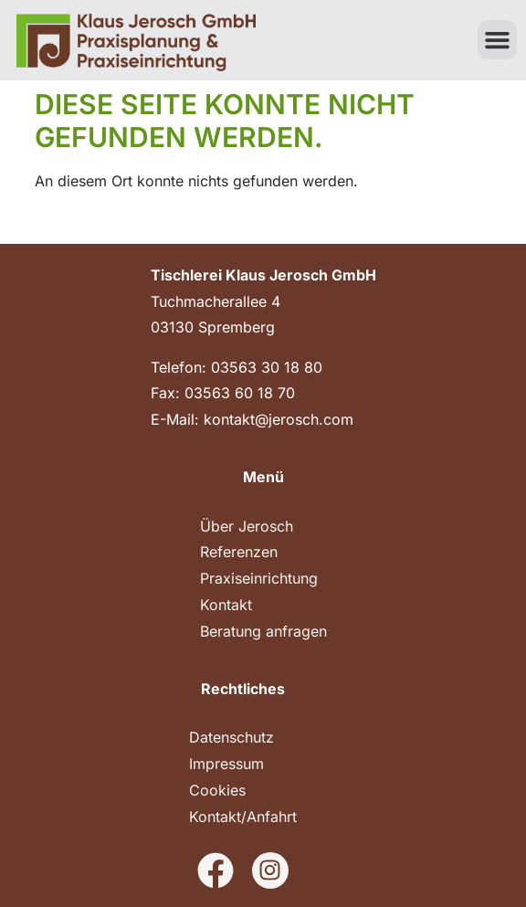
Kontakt (226, 605)
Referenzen (239, 552)
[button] (498, 40)
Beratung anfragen (263, 631)
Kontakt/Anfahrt (243, 816)
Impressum (226, 763)
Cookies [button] (217, 790)
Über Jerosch (246, 526)
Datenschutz (231, 737)
